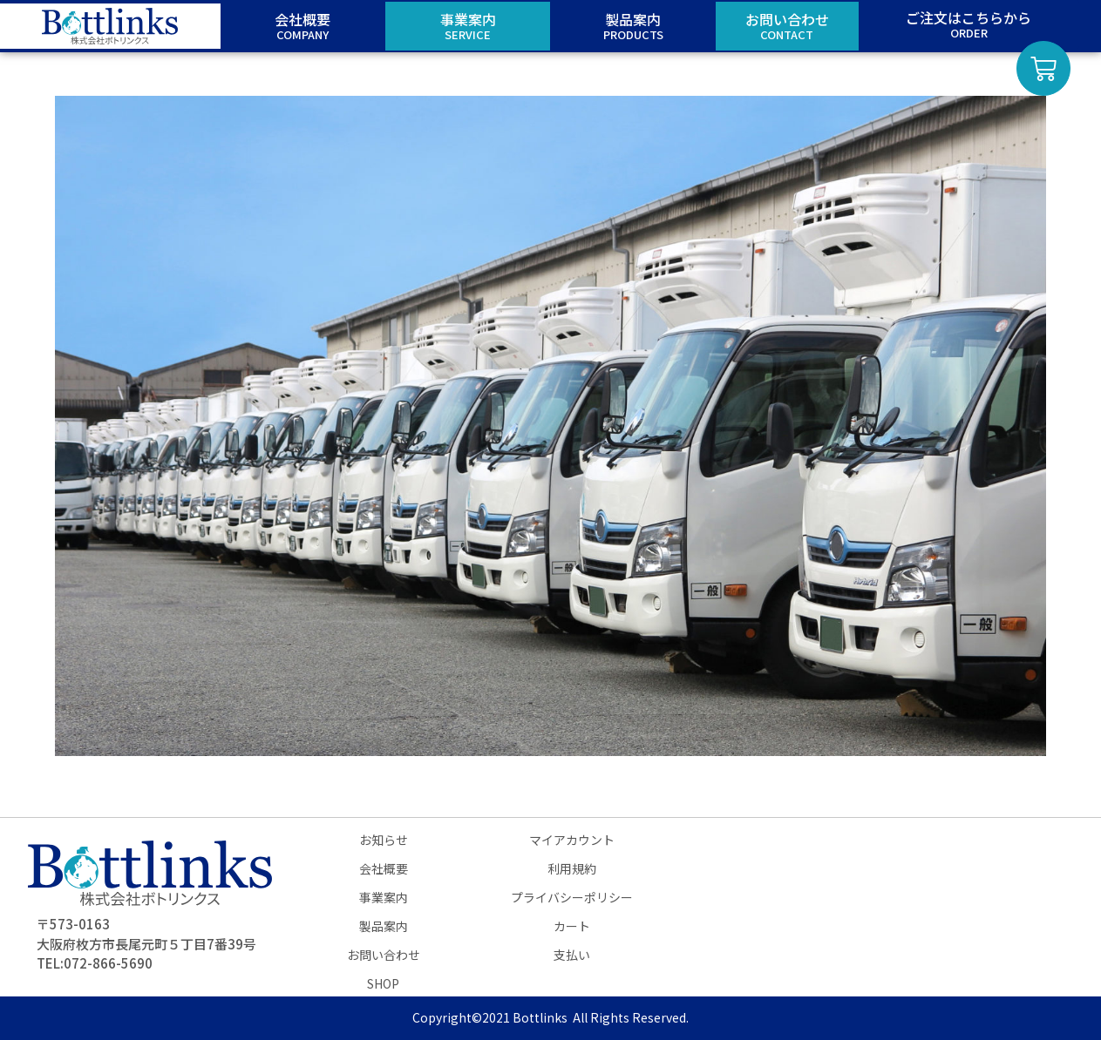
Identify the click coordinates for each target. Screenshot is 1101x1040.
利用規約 (571, 868)
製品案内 (383, 926)
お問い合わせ (383, 954)
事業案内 (383, 897)
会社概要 (383, 868)
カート (572, 926)
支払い (572, 954)
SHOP (383, 983)
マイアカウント (572, 839)
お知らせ (383, 839)
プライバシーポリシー (572, 897)
